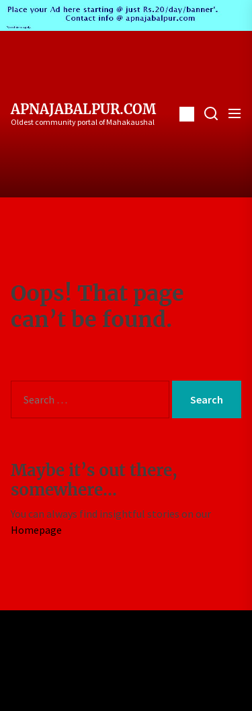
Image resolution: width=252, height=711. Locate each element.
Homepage (36, 529)
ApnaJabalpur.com (83, 109)
